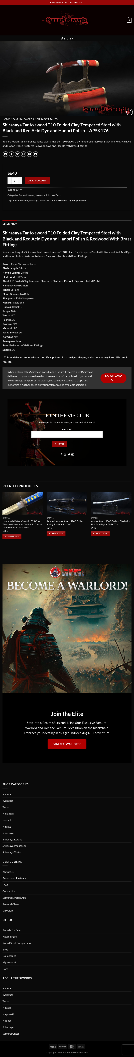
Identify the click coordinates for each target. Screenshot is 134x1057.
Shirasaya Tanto (47, 119)
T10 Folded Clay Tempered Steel (71, 200)
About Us (8, 871)
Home (6, 119)
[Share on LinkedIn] (35, 154)
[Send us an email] (72, 455)
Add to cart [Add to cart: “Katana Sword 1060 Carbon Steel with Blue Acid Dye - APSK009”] (100, 533)
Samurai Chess (11, 904)
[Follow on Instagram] (65, 455)
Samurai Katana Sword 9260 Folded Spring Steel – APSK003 (65, 523)
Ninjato (7, 826)
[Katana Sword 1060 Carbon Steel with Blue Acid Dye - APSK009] (111, 503)
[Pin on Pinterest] (29, 154)
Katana (7, 794)
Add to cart (37, 180)
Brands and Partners (14, 878)
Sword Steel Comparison (17, 942)
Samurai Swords (23, 119)
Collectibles (9, 955)
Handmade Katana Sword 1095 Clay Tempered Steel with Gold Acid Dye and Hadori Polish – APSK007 (23, 524)
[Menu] (5, 20)
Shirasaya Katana (12, 839)
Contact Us (9, 891)
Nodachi (7, 820)
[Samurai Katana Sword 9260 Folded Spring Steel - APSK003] (67, 503)
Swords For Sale (12, 930)
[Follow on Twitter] (69, 455)
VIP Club (8, 910)
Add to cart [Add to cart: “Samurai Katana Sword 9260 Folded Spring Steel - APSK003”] (56, 533)
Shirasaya (40, 195)
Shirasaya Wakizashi (14, 845)
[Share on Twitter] (17, 154)
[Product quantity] (14, 180)
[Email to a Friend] (23, 154)
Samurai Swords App (14, 897)
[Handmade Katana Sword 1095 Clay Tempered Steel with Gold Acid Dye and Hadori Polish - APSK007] (23, 503)
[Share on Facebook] (11, 154)
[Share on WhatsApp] (5, 154)
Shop (5, 949)
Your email (67, 434)
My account (9, 962)
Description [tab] (10, 223)
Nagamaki (8, 813)
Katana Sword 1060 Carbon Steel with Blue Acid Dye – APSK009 (110, 523)
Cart (5, 968)
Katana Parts (10, 936)
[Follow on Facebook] (61, 455)
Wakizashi (8, 800)
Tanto (6, 807)
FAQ (5, 884)
